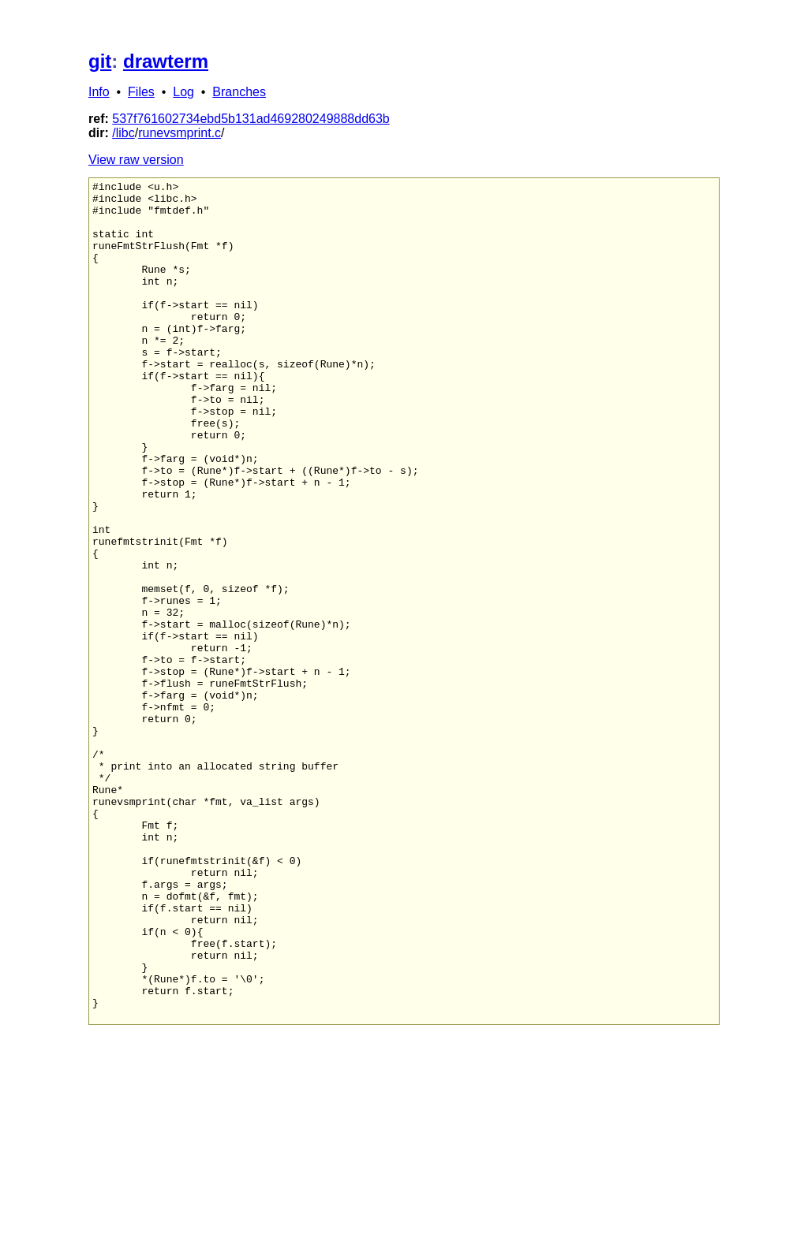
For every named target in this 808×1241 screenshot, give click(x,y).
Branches (239, 92)
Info (99, 92)
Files (141, 92)
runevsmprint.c (179, 133)
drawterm (165, 61)
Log (183, 92)
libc (125, 133)
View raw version (136, 159)
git (99, 61)
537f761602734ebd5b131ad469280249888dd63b (250, 118)
